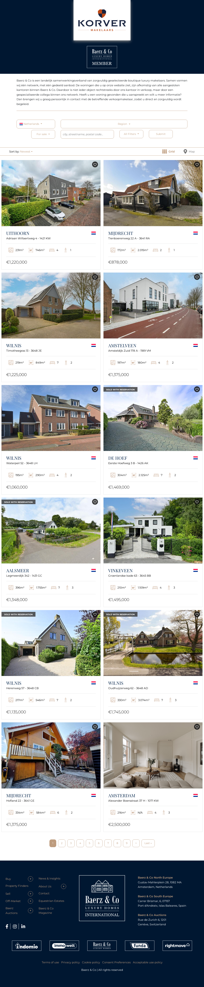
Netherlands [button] (29, 124)
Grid (168, 151)
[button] (26, 151)
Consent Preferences (116, 962)
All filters (130, 134)
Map (189, 151)
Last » (148, 843)
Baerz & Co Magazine (46, 911)
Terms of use (50, 962)
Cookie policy (91, 962)
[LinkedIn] (23, 926)
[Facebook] (7, 926)
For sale (42, 134)
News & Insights (49, 878)
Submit (161, 134)
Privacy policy (70, 962)
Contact (44, 893)
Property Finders (17, 886)
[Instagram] (15, 926)
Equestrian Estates (51, 901)
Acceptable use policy (147, 962)
